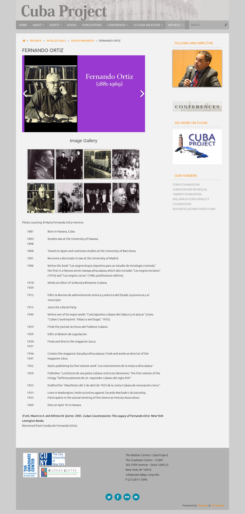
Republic (36, 40)
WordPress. (218, 505)
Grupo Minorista (82, 40)
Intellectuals (56, 40)
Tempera (202, 505)
